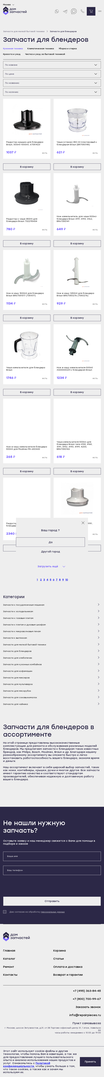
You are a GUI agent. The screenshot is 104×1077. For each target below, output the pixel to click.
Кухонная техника (13, 48)
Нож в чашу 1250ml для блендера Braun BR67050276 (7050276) (75, 294)
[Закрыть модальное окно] (83, 523)
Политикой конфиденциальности (26, 1065)
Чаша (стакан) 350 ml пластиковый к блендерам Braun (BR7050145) (77, 143)
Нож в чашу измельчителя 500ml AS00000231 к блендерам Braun (75, 368)
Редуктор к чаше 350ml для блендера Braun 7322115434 (21, 220)
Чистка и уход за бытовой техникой (45, 54)
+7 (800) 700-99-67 (87, 999)
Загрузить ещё (48, 566)
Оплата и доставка (67, 967)
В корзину (27, 166)
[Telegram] (65, 11)
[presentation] (27, 886)
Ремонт (8, 967)
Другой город (52, 551)
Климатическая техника (40, 48)
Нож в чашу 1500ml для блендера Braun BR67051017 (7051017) (25, 294)
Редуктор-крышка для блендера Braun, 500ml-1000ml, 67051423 (24, 143)
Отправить (52, 901)
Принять (90, 1061)
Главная (9, 950)
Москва (9, 5)
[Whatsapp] (56, 11)
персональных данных (53, 912)
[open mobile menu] (99, 11)
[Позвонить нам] (82, 11)
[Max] (74, 11)
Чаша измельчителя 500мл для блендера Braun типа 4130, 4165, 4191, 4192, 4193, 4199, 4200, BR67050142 (74, 445)
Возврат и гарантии (68, 974)
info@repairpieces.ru (85, 1015)
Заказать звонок (88, 1007)
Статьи (58, 958)
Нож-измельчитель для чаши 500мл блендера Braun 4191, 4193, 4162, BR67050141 (76, 218)
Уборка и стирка (68, 48)
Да (52, 542)
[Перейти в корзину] (91, 11)
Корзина (59, 950)
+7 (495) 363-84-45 (87, 991)
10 (66, 579)
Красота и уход (12, 54)
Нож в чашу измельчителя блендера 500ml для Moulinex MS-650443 (26, 448)
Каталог (9, 958)
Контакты (10, 974)
